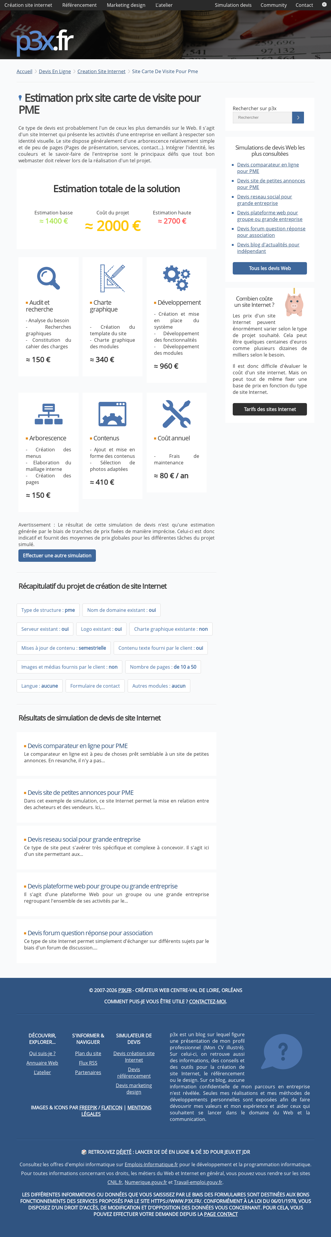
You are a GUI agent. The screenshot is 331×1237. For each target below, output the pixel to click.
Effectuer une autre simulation (57, 555)
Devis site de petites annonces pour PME (81, 792)
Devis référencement (134, 1072)
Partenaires (88, 1072)
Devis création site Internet (134, 1056)
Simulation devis (233, 5)
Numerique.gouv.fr (146, 1182)
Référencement (79, 5)
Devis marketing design (134, 1088)
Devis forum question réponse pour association (271, 231)
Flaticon (111, 1107)
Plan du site (88, 1053)
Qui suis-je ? (42, 1053)
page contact (221, 1214)
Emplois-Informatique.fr (151, 1164)
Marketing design (126, 5)
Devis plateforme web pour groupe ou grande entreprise (270, 215)
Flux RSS (88, 1063)
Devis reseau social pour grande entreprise (264, 199)
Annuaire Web (42, 1063)
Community (274, 5)
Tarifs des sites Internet (270, 409)
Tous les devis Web (270, 268)
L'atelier (164, 5)
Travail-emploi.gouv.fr (198, 1182)
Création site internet (28, 5)
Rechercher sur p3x (254, 108)
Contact (304, 5)
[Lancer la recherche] (298, 117)
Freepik (88, 1107)
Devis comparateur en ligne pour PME (78, 746)
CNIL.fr (114, 1182)
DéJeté (124, 1152)
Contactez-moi (207, 1001)
